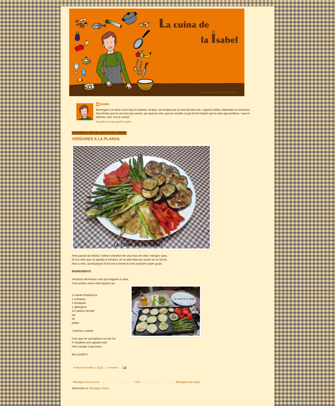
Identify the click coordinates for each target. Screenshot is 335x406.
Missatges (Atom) (99, 388)
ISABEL (105, 104)
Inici (137, 382)
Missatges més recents (86, 382)
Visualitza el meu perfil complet (113, 121)
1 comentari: (112, 367)
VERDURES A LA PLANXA (96, 139)
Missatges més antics (188, 382)
